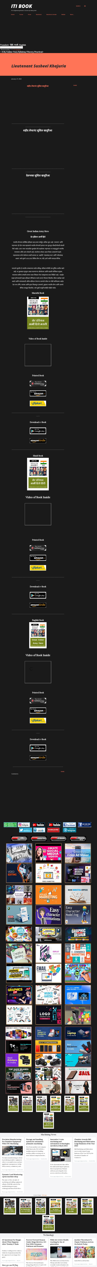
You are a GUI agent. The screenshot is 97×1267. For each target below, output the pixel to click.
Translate (15, 50)
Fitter (29, 14)
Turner (21, 14)
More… (72, 14)
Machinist (39, 14)
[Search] (78, 6)
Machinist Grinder (51, 14)
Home (12, 14)
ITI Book (21, 6)
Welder (63, 14)
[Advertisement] (48, 31)
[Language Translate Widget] (11, 47)
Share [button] (75, 85)
